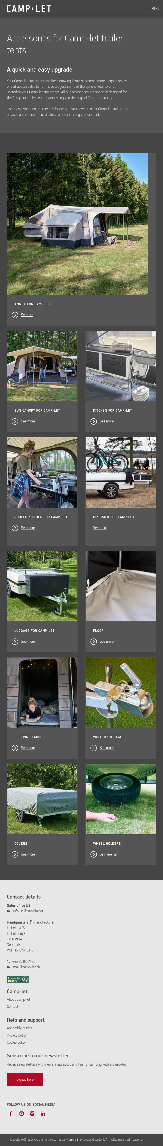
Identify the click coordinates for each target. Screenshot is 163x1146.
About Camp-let (18, 1000)
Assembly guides (19, 1028)
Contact (12, 1007)
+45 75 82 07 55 (23, 962)
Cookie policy (16, 1043)
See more (28, 421)
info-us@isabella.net (28, 911)
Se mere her (108, 854)
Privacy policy (17, 1035)
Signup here (25, 1080)
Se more (27, 315)
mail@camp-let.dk (26, 967)
